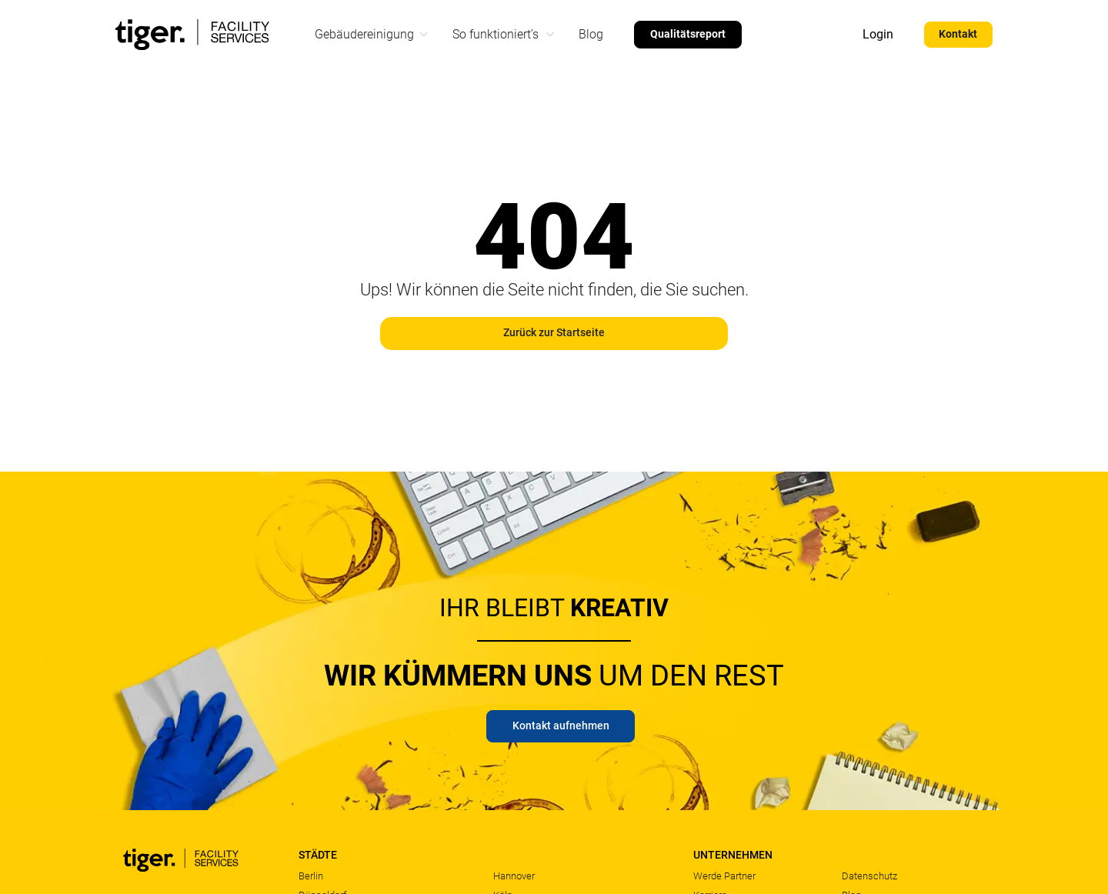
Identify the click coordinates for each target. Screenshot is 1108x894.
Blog (591, 34)
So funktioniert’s (495, 34)
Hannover (514, 876)
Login (875, 34)
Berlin (311, 876)
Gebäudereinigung (364, 34)
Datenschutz (869, 876)
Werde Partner (724, 876)
